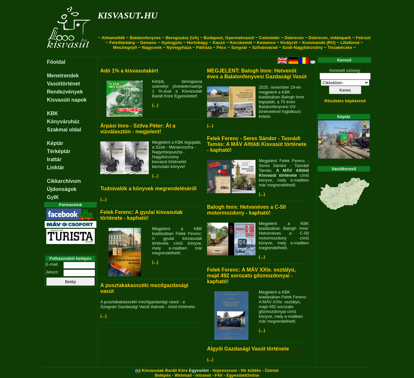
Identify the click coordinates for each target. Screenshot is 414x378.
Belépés (163, 375)
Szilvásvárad (265, 47)
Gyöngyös (171, 42)
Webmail (183, 375)
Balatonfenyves (145, 37)
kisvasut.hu (128, 14)
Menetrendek (63, 75)
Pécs (221, 47)
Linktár (55, 167)
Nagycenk (152, 47)
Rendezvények (65, 91)
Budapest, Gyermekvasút (229, 37)
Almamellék (113, 37)
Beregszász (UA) (182, 37)
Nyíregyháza (179, 47)
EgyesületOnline (242, 375)
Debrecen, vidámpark (330, 37)
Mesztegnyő (125, 47)
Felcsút (363, 37)
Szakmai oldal (64, 129)
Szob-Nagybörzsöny (302, 47)
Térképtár (59, 151)
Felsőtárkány (122, 42)
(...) (155, 105)
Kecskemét (241, 42)
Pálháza (204, 47)
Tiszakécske (340, 47)
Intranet (203, 375)
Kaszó (218, 42)
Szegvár (239, 47)
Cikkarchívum (64, 181)
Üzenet (272, 370)
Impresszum (224, 370)
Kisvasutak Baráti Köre (165, 370)
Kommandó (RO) (318, 42)
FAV (219, 375)
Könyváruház (63, 121)
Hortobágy (197, 42)
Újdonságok (62, 189)
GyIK (53, 197)
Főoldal (56, 62)
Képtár (55, 143)
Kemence (266, 42)
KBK (52, 113)
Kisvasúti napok (67, 100)
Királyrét (289, 42)
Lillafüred (349, 42)
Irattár (54, 159)
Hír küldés (251, 370)
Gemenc (148, 42)
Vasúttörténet (63, 83)
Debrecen (294, 37)
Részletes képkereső (345, 100)
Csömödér (269, 37)
